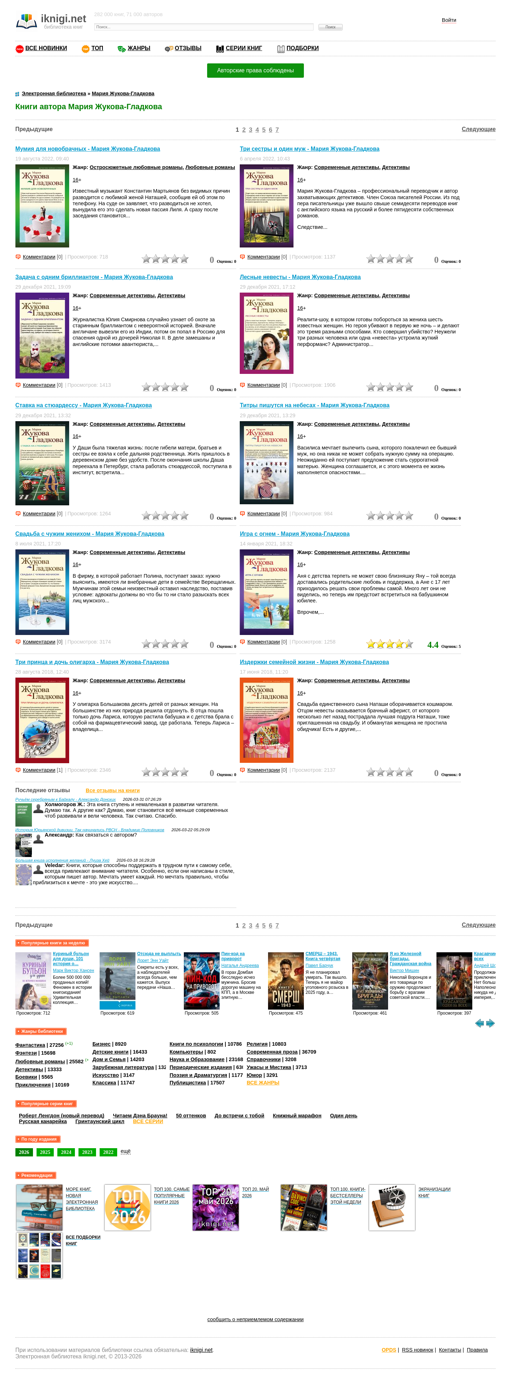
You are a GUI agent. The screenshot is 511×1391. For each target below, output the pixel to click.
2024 (66, 1152)
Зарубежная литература (123, 1067)
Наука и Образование (196, 1059)
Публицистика (187, 1083)
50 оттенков (191, 1115)
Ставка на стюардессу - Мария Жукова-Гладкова (83, 406)
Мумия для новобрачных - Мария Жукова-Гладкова (87, 149)
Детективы (396, 167)
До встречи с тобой (239, 1115)
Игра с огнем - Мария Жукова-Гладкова (294, 534)
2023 (87, 1152)
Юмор (254, 1075)
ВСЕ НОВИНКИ (46, 48)
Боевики (26, 1077)
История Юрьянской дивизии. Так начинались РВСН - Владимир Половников (89, 830)
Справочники (264, 1059)
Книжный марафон (297, 1115)
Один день (343, 1115)
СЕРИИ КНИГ (244, 48)
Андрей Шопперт (491, 965)
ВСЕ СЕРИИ (148, 1121)
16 (75, 180)
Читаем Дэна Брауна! (140, 1115)
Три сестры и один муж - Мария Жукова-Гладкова (309, 149)
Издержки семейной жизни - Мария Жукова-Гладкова (314, 662)
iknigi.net (201, 1350)
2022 (108, 1152)
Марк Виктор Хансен (73, 970)
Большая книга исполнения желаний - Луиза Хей (62, 860)
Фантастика (30, 1045)
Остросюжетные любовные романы (136, 167)
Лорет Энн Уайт (153, 960)
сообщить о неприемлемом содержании (255, 1319)
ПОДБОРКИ (303, 48)
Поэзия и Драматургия (198, 1075)
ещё (126, 1151)
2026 (24, 1152)
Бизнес (101, 1044)
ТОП (97, 48)
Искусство (105, 1075)
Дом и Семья (109, 1059)
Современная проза (272, 1052)
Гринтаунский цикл (99, 1121)
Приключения (33, 1085)
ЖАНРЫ (139, 48)
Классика (104, 1083)
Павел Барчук (319, 965)
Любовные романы (210, 167)
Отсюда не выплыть (159, 953)
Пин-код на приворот (233, 956)
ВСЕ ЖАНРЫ (263, 1083)
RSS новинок (417, 1350)
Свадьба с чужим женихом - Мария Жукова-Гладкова (89, 534)
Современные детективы (346, 167)
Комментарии (39, 257)
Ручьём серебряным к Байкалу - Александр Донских (65, 799)
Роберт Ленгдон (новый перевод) (61, 1115)
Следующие (479, 129)
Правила (477, 1350)
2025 (45, 1152)
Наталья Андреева (240, 965)
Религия (257, 1044)
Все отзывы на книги (113, 790)
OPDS (389, 1350)
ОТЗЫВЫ (188, 48)
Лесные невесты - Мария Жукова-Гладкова (300, 277)
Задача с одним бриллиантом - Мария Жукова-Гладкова (94, 277)
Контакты (450, 1350)
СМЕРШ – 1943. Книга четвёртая (323, 956)
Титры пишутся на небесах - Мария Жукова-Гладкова (315, 406)
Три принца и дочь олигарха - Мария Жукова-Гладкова (92, 662)
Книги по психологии (196, 1044)
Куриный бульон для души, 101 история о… (71, 958)
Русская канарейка (43, 1121)
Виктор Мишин (404, 970)
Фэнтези (26, 1053)
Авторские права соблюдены (255, 70)
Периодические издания (200, 1067)
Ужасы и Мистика (269, 1067)
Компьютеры (186, 1052)
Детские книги (110, 1052)
